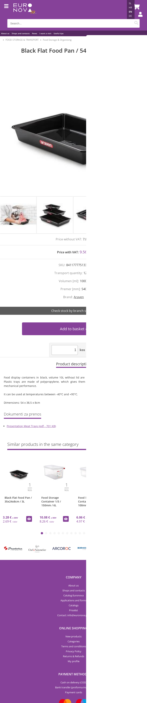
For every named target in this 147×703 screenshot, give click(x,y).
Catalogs (73, 605)
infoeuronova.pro (78, 615)
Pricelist (73, 610)
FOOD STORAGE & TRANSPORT (22, 39)
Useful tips (59, 33)
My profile (73, 661)
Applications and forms (73, 600)
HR (130, 7)
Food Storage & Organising (57, 39)
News (34, 33)
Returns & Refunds (73, 656)
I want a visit (45, 33)
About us (5, 33)
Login (138, 18)
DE (130, 16)
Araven (79, 297)
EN (130, 11)
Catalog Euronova (73, 595)
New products (73, 636)
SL (130, 3)
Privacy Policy (73, 651)
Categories (74, 641)
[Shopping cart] (136, 6)
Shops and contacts (21, 33)
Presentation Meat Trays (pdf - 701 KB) (31, 426)
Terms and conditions (73, 646)
